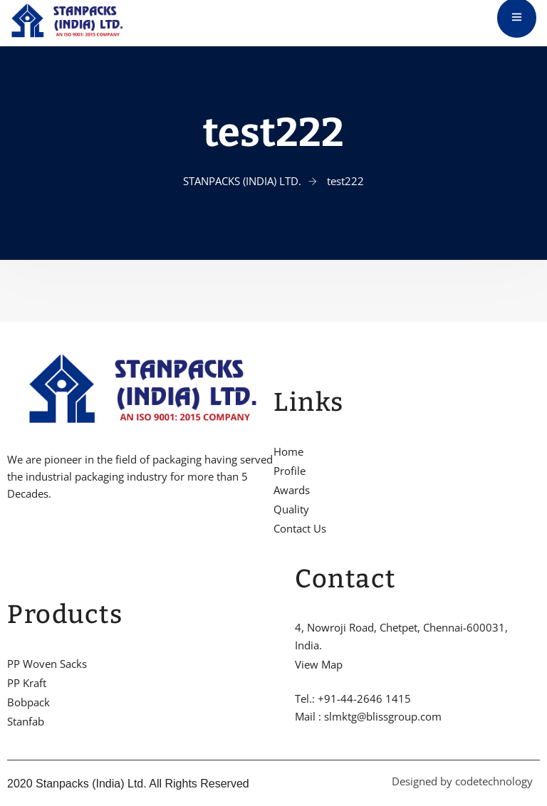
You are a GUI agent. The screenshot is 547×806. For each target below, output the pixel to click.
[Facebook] (10, 537)
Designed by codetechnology (462, 781)
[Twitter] (35, 537)
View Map (319, 664)
